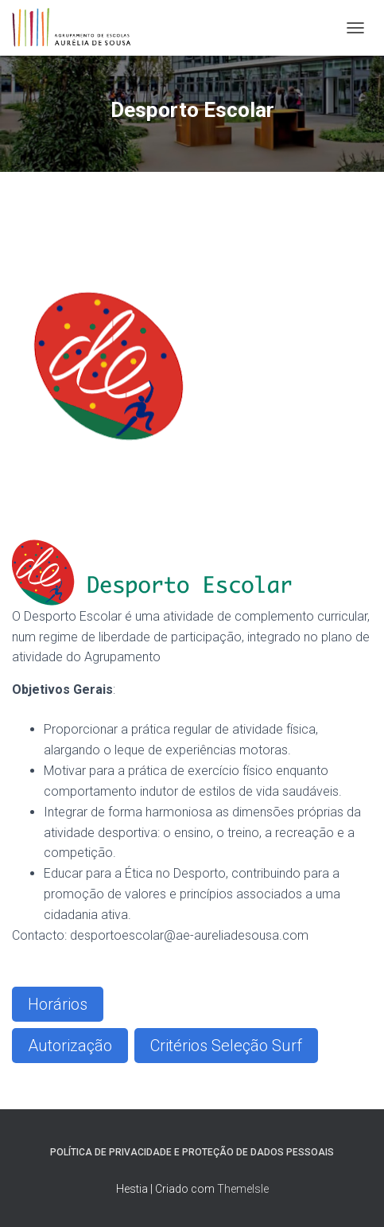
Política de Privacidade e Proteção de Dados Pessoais (192, 1152)
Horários (57, 1004)
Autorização (70, 1045)
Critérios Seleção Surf (226, 1045)
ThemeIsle (243, 1188)
